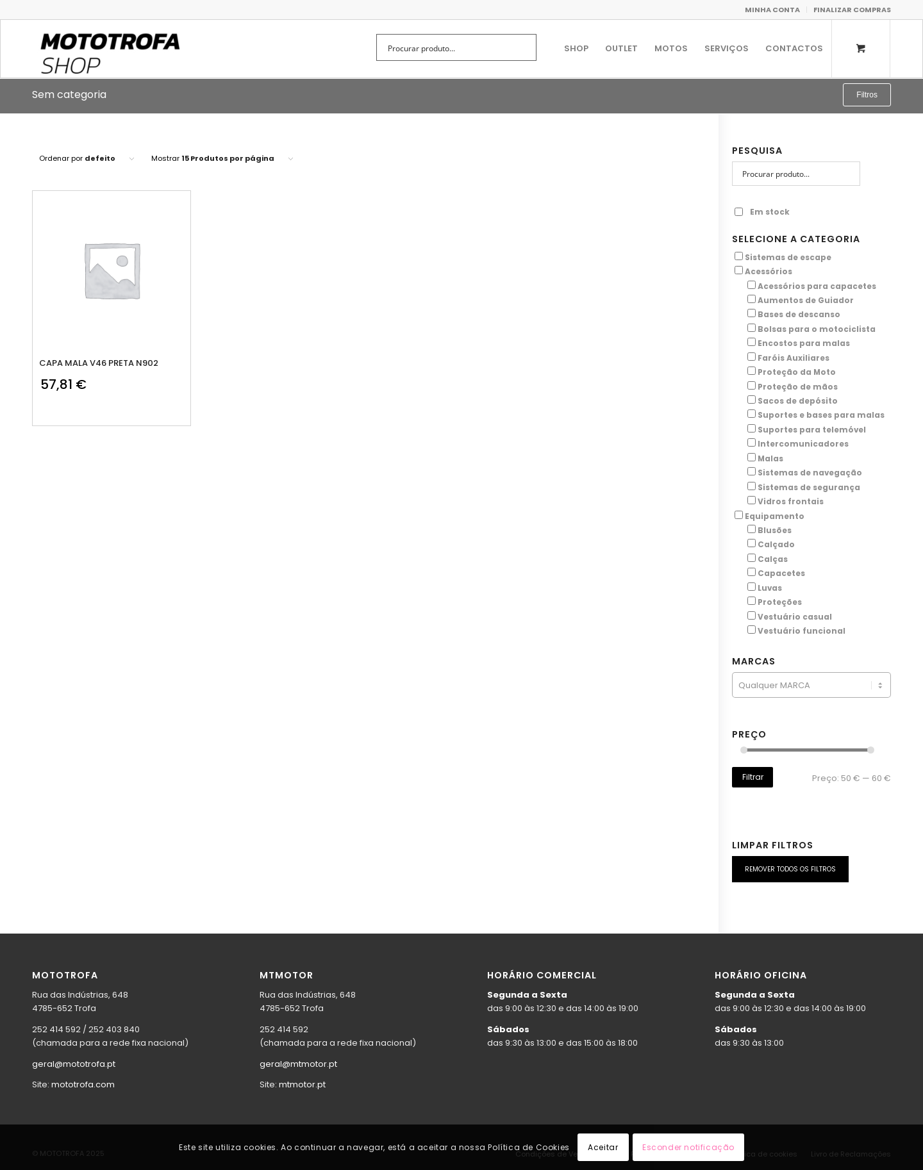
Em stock (762, 211)
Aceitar (603, 1147)
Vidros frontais (791, 501)
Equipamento (774, 516)
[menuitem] (772, 9)
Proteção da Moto (797, 372)
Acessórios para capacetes (817, 286)
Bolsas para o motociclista (817, 329)
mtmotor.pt (302, 1084)
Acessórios (768, 271)
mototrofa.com (83, 1084)
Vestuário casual (795, 616)
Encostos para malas (804, 343)
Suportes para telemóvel (812, 429)
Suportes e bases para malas (821, 414)
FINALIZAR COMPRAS (852, 9)
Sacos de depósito (798, 400)
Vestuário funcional (801, 630)
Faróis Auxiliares (793, 357)
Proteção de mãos (798, 386)
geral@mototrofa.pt (73, 1064)
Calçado (776, 544)
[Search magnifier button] (523, 47)
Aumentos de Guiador (806, 300)
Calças (773, 559)
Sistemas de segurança (809, 487)
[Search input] (448, 47)
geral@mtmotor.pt (298, 1064)
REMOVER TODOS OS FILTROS (790, 869)
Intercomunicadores (803, 443)
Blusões (775, 530)
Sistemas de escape (788, 257)
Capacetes (781, 573)
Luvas (770, 587)
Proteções (780, 602)
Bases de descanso (799, 314)
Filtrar (752, 776)
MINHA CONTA (772, 9)
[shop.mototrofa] (110, 49)
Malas (770, 458)
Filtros (866, 94)
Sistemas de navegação (810, 472)
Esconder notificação (688, 1147)
